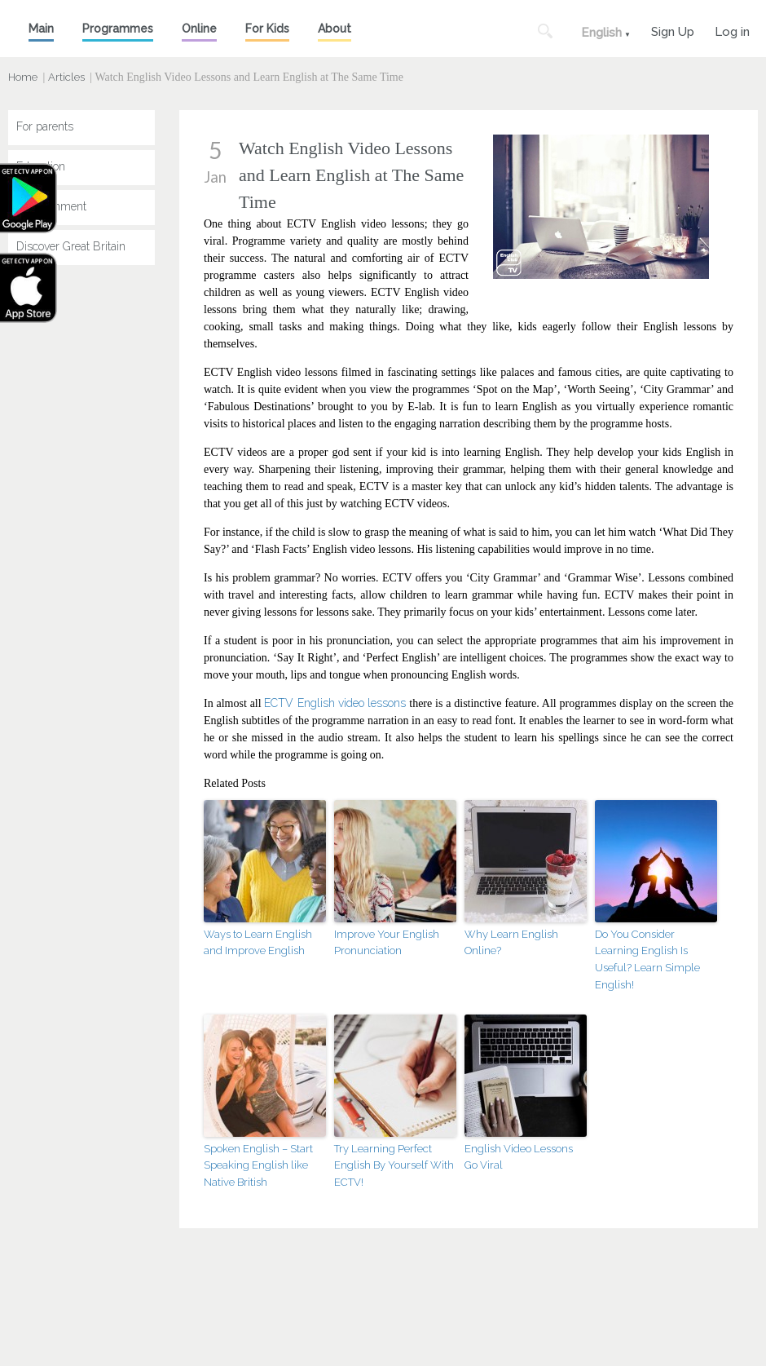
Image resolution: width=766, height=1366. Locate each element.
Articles (66, 77)
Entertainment (51, 206)
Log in (732, 29)
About (334, 28)
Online (199, 28)
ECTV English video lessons (335, 703)
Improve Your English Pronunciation (386, 942)
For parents (44, 126)
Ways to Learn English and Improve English (258, 942)
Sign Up (672, 29)
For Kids (267, 28)
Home (22, 77)
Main (41, 28)
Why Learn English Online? (511, 942)
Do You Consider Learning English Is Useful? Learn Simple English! (647, 959)
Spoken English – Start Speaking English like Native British (258, 1166)
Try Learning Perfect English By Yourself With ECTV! (394, 1166)
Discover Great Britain (70, 246)
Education (40, 166)
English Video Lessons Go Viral (518, 1157)
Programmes (117, 28)
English (601, 32)
